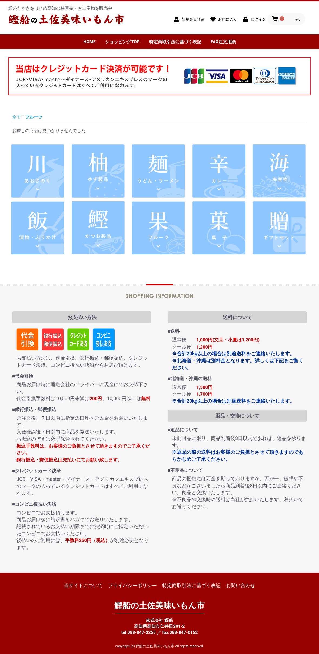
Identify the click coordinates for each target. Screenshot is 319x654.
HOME (89, 41)
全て (16, 117)
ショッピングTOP (122, 41)
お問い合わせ (240, 585)
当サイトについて (83, 585)
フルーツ (33, 117)
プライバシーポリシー (132, 585)
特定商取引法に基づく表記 (175, 41)
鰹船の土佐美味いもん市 (159, 605)
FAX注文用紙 (223, 41)
